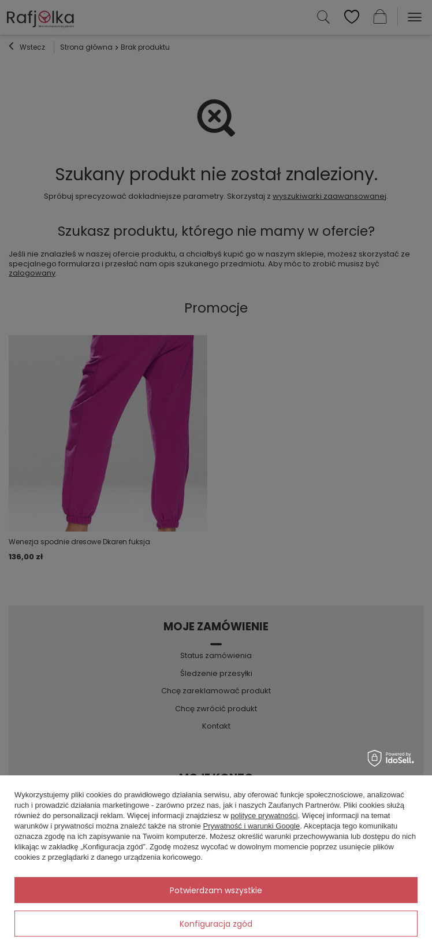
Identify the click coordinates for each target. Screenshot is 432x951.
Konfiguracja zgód (216, 924)
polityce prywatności (263, 815)
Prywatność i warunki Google (251, 826)
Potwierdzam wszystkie (216, 890)
